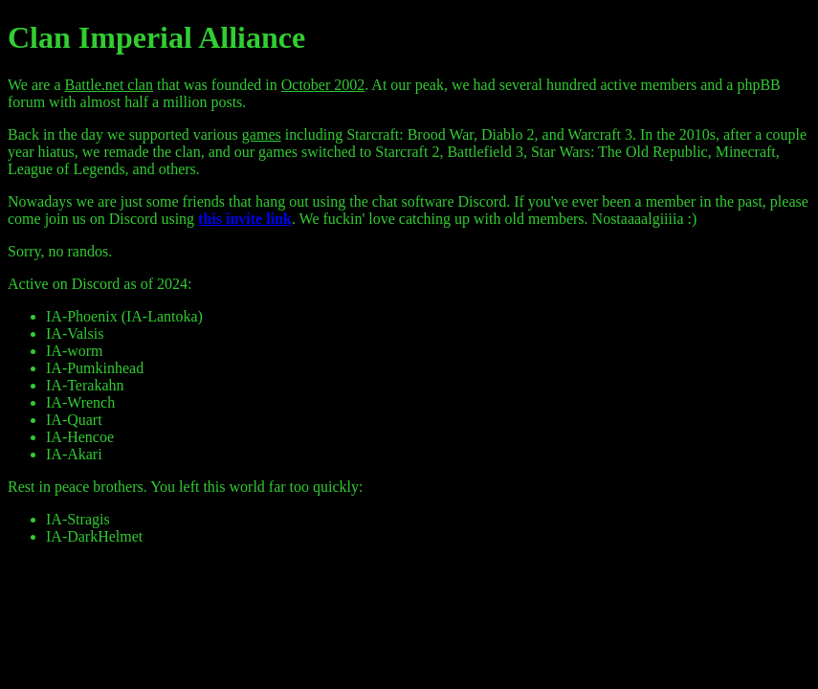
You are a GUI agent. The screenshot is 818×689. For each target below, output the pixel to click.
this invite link (245, 219)
